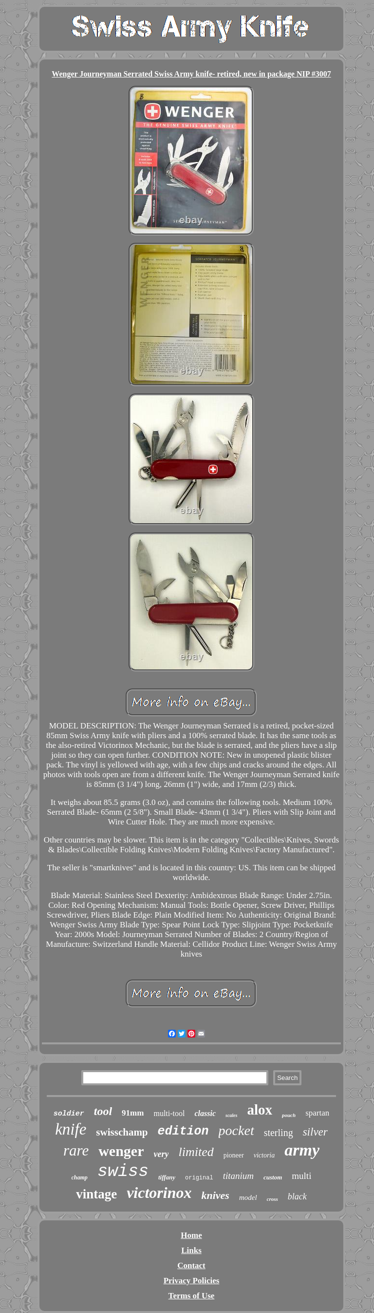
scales (231, 1115)
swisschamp (122, 1132)
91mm (133, 1112)
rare (76, 1150)
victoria (264, 1155)
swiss (123, 1171)
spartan (317, 1112)
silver (315, 1132)
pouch (289, 1115)
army (301, 1150)
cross (272, 1199)
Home (191, 1235)
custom (272, 1177)
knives (215, 1195)
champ (80, 1177)
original (199, 1178)
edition (183, 1131)
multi (301, 1176)
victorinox (159, 1192)
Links (191, 1250)
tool (103, 1111)
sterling (278, 1132)
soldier (69, 1114)
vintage (96, 1194)
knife (70, 1129)
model (248, 1197)
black (297, 1196)
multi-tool (169, 1113)
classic (205, 1113)
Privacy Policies (192, 1280)
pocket (236, 1130)
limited (195, 1152)
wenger (121, 1151)
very (161, 1154)
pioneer (234, 1155)
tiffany (166, 1177)
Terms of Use (191, 1295)
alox (259, 1109)
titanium (238, 1176)
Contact (191, 1265)
